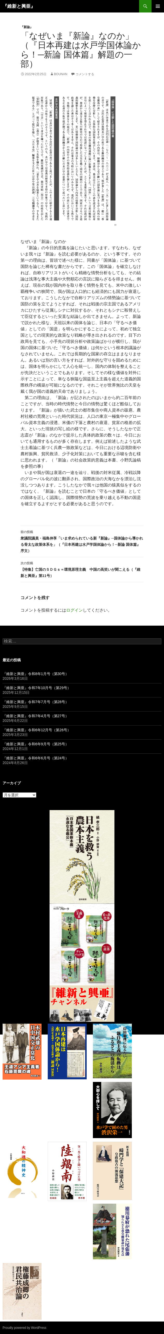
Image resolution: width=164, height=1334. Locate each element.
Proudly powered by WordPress (24, 1328)
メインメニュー (158, 6)
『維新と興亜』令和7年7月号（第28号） (36, 702)
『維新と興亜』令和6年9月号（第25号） (36, 744)
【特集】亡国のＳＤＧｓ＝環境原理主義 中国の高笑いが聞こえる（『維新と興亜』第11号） (82, 569)
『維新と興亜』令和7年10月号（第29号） (37, 688)
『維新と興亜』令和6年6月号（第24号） (36, 758)
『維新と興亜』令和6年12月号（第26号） (37, 730)
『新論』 (26, 27)
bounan (60, 74)
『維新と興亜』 (19, 6)
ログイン (74, 610)
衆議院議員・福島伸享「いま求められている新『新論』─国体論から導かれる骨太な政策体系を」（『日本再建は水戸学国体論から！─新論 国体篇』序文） (82, 541)
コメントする (85, 74)
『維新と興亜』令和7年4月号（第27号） (36, 716)
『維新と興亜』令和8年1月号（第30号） (36, 674)
